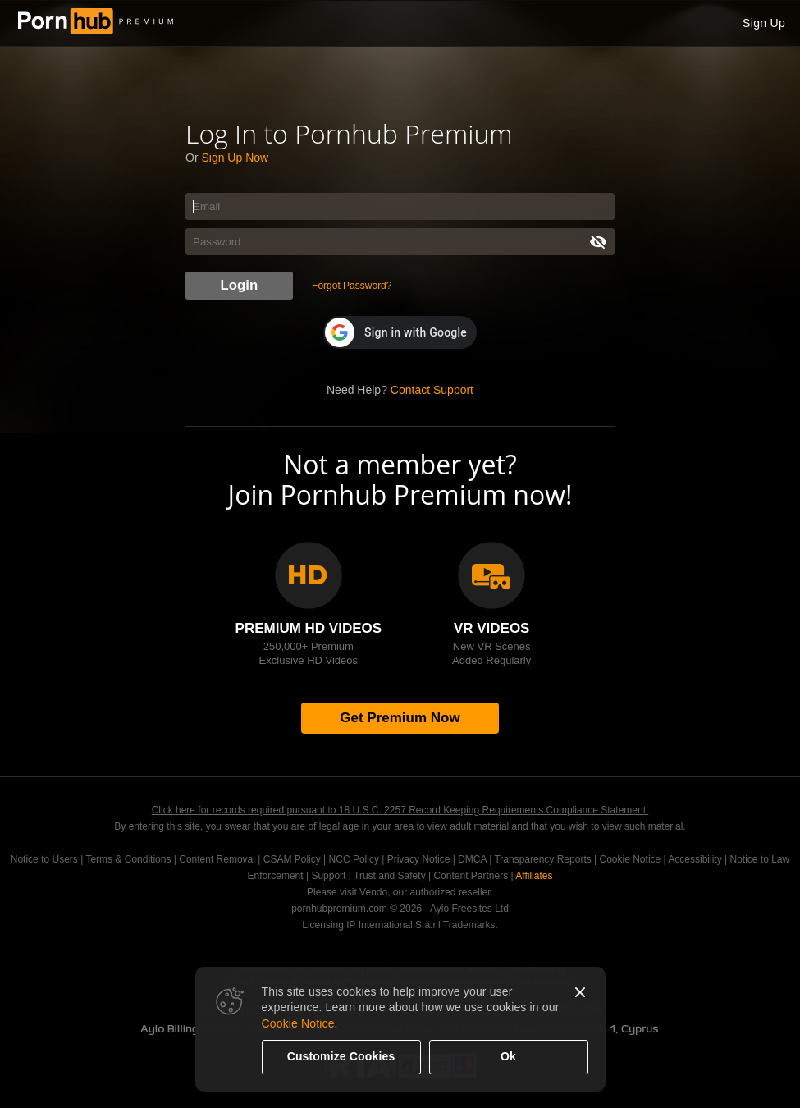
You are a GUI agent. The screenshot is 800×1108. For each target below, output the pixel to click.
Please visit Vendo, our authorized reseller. (400, 892)
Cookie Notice (298, 1023)
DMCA (472, 859)
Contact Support (432, 389)
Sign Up (764, 23)
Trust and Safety (390, 875)
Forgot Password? (351, 285)
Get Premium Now (399, 718)
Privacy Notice (418, 859)
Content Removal (217, 859)
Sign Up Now (234, 157)
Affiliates (533, 875)
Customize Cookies (341, 1056)
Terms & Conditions (128, 859)
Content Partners (470, 875)
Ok (508, 1056)
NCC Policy (354, 859)
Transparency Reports (542, 859)
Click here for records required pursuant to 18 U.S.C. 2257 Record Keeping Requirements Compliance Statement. (400, 810)
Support (328, 875)
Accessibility (694, 859)
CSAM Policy (292, 859)
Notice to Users (44, 859)
